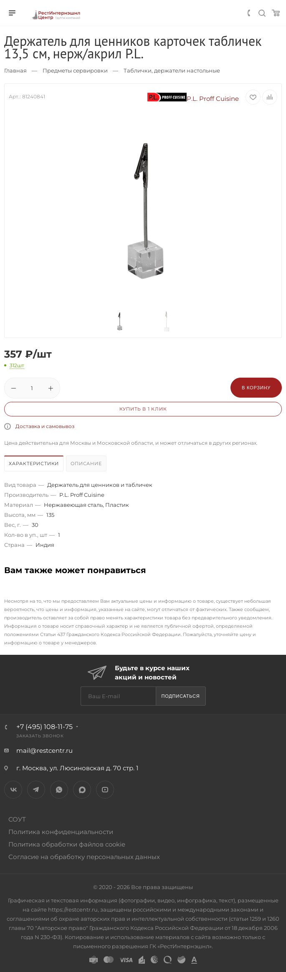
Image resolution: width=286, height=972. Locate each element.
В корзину (256, 387)
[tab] (34, 464)
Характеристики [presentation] (34, 463)
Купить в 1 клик (143, 409)
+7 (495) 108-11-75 (44, 727)
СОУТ (17, 819)
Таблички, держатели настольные (172, 70)
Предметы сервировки (75, 70)
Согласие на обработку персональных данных (84, 857)
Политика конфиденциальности (60, 832)
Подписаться (180, 696)
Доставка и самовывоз (44, 426)
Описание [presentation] (86, 463)
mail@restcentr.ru (44, 750)
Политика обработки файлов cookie (66, 844)
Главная (15, 70)
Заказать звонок (40, 736)
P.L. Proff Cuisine (193, 99)
